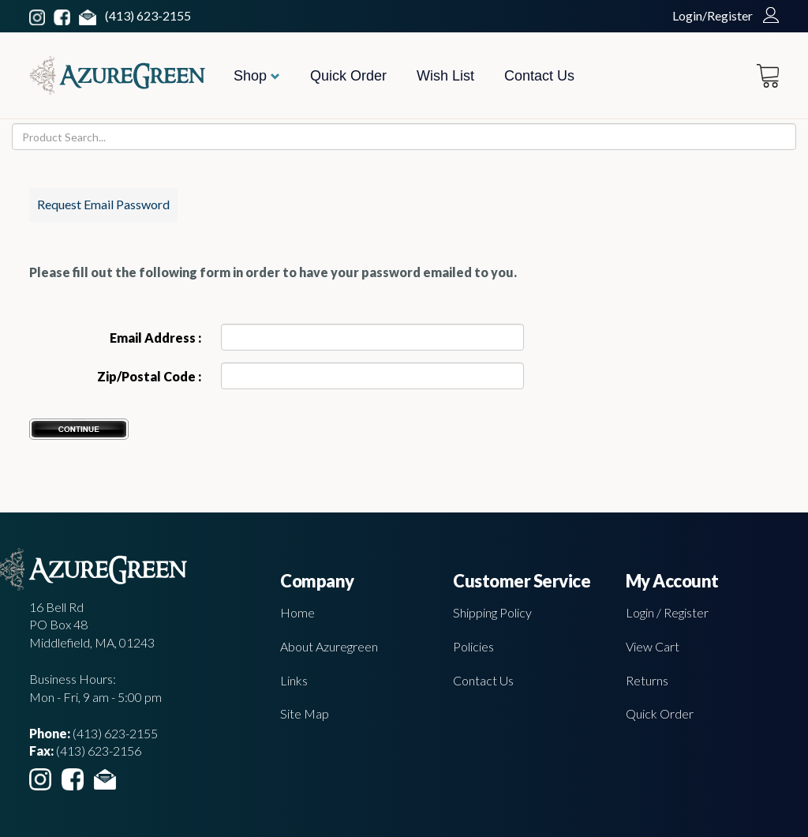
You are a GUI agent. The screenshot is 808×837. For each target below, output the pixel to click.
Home (297, 612)
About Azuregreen (329, 646)
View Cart (652, 646)
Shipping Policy (492, 612)
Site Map (304, 713)
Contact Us (539, 76)
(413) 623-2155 (148, 15)
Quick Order (348, 76)
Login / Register (667, 612)
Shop (257, 76)
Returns (647, 680)
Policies (473, 646)
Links (294, 680)
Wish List (445, 76)
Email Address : (155, 337)
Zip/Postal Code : (149, 376)
